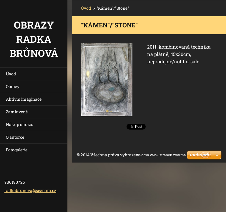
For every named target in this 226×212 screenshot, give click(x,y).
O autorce (15, 137)
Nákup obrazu (20, 124)
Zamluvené (17, 112)
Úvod (11, 74)
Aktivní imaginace (23, 99)
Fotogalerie (16, 150)
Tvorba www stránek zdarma (161, 155)
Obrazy (12, 86)
